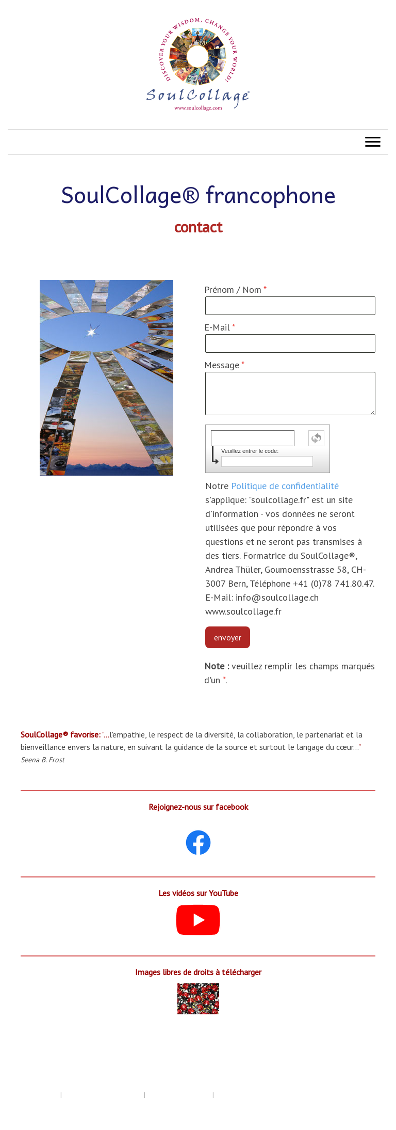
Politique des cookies (179, 1094)
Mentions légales (33, 1094)
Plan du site (25, 1104)
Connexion (372, 1115)
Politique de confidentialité (285, 486)
